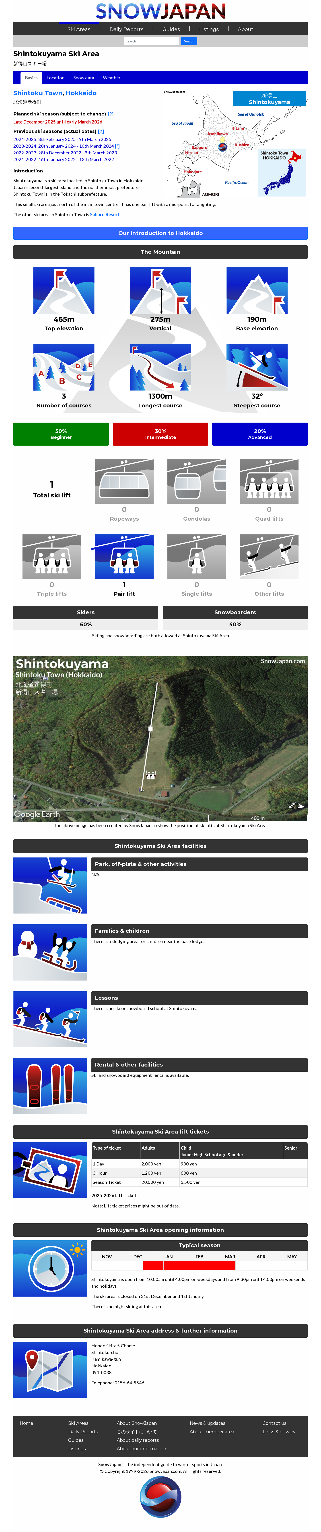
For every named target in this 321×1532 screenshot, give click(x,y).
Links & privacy (279, 1431)
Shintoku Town (37, 93)
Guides (76, 1440)
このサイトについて (137, 1431)
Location (55, 77)
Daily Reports (83, 1431)
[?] (110, 114)
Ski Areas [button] (79, 29)
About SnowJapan (137, 1423)
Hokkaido (81, 93)
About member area (212, 1431)
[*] (117, 146)
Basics (31, 77)
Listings (77, 1448)
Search (189, 41)
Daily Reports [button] (126, 29)
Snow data (83, 77)
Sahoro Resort (104, 214)
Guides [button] (171, 29)
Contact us (274, 1423)
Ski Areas (78, 1423)
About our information (141, 1448)
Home (26, 1423)
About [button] (245, 29)
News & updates (207, 1423)
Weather (112, 77)
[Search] (151, 41)
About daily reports (138, 1440)
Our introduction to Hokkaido (160, 233)
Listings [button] (209, 29)
